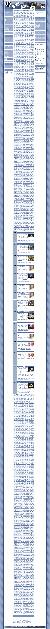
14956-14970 (31, 159)
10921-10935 (16, 113)
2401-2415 (21, 31)
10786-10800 (16, 112)
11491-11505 (25, 119)
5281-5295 (19, 58)
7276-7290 (22, 77)
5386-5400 (24, 59)
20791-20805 (20, 226)
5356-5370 (17, 59)
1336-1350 (22, 21)
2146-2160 (19, 29)
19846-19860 (20, 215)
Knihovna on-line (7, 39)
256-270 (19, 13)
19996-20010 (25, 217)
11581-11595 (31, 120)
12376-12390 (27, 512)
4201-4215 (17, 48)
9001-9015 (21, 93)
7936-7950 (22, 83)
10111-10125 (16, 104)
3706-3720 (17, 44)
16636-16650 (29, 178)
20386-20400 (20, 221)
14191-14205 (25, 150)
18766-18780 (20, 203)
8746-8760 (19, 91)
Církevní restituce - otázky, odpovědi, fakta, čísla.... (40, 37)
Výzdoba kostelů (7, 29)
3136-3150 (19, 38)
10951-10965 (25, 113)
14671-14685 (27, 156)
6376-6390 (24, 451)
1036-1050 (30, 18)
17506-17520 (27, 188)
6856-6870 (21, 73)
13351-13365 (16, 141)
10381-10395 (16, 107)
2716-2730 (17, 417)
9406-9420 (19, 97)
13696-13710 (18, 145)
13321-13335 (27, 140)
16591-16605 (16, 178)
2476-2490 (19, 32)
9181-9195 (24, 95)
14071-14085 (29, 149)
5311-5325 (26, 58)
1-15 (14, 11)
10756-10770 (27, 111)
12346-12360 (18, 512)
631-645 (31, 15)
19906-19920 (18, 216)
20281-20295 (29, 220)
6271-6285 (19, 68)
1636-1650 (15, 407)
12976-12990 (25, 136)
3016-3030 (30, 37)
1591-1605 (24, 24)
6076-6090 (32, 65)
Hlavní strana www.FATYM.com (7, 12)
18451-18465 (27, 199)
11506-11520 (29, 119)
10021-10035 (30, 102)
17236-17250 (27, 185)
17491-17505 (23, 188)
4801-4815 (22, 54)
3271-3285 (32, 39)
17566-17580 (25, 189)
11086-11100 (25, 115)
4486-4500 (26, 51)
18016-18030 (18, 194)
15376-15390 (16, 164)
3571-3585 (24, 42)
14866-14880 (25, 158)
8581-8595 (19, 89)
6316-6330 (30, 68)
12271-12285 (16, 129)
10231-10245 (31, 105)
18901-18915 (20, 204)
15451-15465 (18, 165)
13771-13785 (20, 146)
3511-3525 (30, 41)
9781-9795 (30, 100)
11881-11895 (20, 124)
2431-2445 (28, 31)
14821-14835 (31, 157)
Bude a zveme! (7, 13)
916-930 (25, 400)
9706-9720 (32, 99)
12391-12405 (31, 512)
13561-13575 (18, 143)
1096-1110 (24, 19)
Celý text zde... (20, 260)
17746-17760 (18, 191)
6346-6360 (17, 451)
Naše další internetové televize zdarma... (8, 56)
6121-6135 (22, 66)
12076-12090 (18, 126)
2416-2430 (24, 31)
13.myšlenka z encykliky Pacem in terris (24, 332)
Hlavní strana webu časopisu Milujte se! (9, 66)
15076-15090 (27, 160)
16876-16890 (20, 181)
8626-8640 (30, 89)
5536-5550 (21, 61)
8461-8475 (30, 88)
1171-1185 (22, 20)
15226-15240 (31, 162)
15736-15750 (23, 168)
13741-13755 (31, 145)
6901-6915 (32, 73)
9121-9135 (30, 94)
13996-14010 (27, 148)
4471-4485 (22, 51)
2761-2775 (28, 417)
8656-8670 (17, 90)
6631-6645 (26, 71)
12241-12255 (27, 128)
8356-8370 (24, 87)
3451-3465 (15, 41)
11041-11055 (31, 114)
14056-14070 (25, 149)
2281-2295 (32, 30)
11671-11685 (18, 122)
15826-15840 (29, 169)
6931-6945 (19, 74)
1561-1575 (17, 24)
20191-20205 (23, 219)
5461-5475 (22, 60)
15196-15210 (23, 162)
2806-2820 (19, 35)
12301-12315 (25, 129)
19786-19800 (23, 214)
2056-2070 (17, 28)
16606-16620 (20, 178)
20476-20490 (27, 222)
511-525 (28, 14)
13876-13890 (31, 529)
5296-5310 (22, 58)
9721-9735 (15, 100)
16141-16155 (23, 173)
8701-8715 (28, 90)
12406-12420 (16, 130)
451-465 (16, 14)
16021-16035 (27, 171)
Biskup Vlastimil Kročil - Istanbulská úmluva (25, 322)
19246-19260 (23, 208)
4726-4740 (24, 53)
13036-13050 (23, 137)
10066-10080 (23, 103)
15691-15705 (29, 167)
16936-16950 (18, 182)
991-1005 (19, 18)
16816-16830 (23, 180)
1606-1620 (28, 24)
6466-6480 (26, 69)
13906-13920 (20, 147)
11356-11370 (25, 118)
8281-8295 (26, 86)
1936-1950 (28, 27)
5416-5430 (32, 59)
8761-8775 (22, 91)
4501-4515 (30, 51)
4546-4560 (21, 434)
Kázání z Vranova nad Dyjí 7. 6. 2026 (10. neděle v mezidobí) (22, 621)
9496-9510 (21, 98)
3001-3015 (26, 37)
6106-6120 (19, 66)
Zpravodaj (6, 18)
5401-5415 (28, 59)
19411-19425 (31, 210)
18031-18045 (23, 194)
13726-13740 (27, 145)
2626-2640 (15, 34)
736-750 (31, 16)
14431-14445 (16, 153)
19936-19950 (27, 216)
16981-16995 (31, 182)
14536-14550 (27, 154)
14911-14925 (18, 159)
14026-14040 (16, 149)
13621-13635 (16, 144)
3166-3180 (26, 38)
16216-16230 (25, 556)
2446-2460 (32, 31)
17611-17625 (18, 190)
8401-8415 (15, 88)
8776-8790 (26, 91)
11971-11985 (27, 125)
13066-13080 (31, 137)
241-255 (16, 13)
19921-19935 (23, 216)
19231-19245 (18, 208)
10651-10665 (16, 110)
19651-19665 (23, 213)
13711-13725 (23, 145)
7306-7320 (30, 77)
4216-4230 (21, 48)
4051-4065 (21, 47)
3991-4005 (26, 46)
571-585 (19, 15)
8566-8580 (15, 89)
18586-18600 (27, 583)
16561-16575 (27, 177)
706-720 (25, 16)
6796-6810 (26, 72)
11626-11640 (25, 121)
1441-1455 (28, 22)
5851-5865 (17, 64)
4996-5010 (30, 55)
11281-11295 (23, 117)
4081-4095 (28, 47)
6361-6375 (21, 451)
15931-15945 (20, 170)
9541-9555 (32, 98)
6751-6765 (15, 72)
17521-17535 (31, 188)
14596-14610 (25, 155)
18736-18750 (31, 202)
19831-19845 (16, 215)
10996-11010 (18, 114)
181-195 (25, 12)
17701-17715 (25, 573)
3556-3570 (21, 42)
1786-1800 (32, 25)
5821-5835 (30, 63)
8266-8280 (22, 86)
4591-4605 (32, 434)
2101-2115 (28, 28)
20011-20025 (29, 217)
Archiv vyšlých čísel (7, 67)
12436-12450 (25, 130)
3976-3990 (22, 46)
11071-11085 (20, 115)
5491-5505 (30, 60)
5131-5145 (22, 57)
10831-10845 (29, 112)
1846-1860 (26, 26)
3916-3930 (28, 45)
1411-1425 (21, 22)
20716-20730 (18, 225)
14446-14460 (20, 153)
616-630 (28, 15)
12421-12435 (20, 130)
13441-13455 (23, 142)
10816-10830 (25, 112)
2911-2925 (24, 36)
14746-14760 (29, 539)
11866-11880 (16, 124)
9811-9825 (17, 101)
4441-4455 (15, 51)
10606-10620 (23, 109)
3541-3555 (17, 42)
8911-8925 (19, 92)
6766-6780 (19, 72)
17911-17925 (27, 193)
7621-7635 (26, 80)
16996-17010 (16, 183)
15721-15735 (18, 168)
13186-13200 (27, 139)
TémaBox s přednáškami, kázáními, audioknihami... (40, 32)
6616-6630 (22, 71)
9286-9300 (30, 478)
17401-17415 (16, 187)
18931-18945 (29, 204)
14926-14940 (23, 159)
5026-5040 (17, 56)
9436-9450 (26, 97)
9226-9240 (15, 478)
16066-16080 (20, 172)
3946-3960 (15, 46)
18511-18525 (25, 200)
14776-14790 (18, 157)
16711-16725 (31, 179)
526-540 (31, 14)
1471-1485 (15, 23)
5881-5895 (24, 64)
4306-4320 (22, 49)
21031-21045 (31, 228)
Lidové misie (6, 22)
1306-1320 (15, 21)
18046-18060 (27, 194)
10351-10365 (27, 106)
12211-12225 (18, 128)
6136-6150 (26, 66)
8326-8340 (17, 87)
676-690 (19, 16)
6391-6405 (28, 451)
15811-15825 (25, 169)
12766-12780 (23, 134)
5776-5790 (19, 63)
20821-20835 (29, 226)
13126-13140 (29, 138)
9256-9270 (22, 478)
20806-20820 (25, 226)
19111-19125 (23, 207)
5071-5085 (28, 56)
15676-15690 (25, 167)
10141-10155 (25, 104)
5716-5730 (24, 62)
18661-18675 (29, 201)
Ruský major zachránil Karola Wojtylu (24, 351)
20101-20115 (16, 218)
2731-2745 (21, 417)
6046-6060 (24, 65)
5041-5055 (21, 56)
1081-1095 (21, 19)
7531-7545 (24, 79)
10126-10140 (20, 104)
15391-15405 (20, 164)
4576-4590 (28, 434)
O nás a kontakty (7, 30)
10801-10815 (20, 112)
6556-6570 (28, 70)
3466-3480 (19, 41)
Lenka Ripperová (22, 261)
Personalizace (6, 32)
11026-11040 (27, 114)
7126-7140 (26, 75)
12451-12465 (29, 130)
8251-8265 (19, 86)
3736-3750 (24, 44)
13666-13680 (29, 144)
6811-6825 (30, 72)
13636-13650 (20, 144)
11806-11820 (18, 123)
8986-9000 (17, 93)
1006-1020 (23, 18)
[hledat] (40, 13)
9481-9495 (17, 98)
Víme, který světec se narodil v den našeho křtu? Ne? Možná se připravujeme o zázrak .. (26, 312)
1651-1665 (19, 407)
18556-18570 (18, 583)
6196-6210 (21, 67)
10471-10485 (23, 108)
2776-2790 (32, 417)
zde (9, 71)
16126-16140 (18, 173)
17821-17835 (20, 192)
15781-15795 (16, 169)
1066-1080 (17, 19)
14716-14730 (20, 539)
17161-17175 (25, 184)
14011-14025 (31, 148)
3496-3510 (26, 41)
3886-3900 (21, 45)
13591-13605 (27, 143)
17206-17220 (18, 185)
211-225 (31, 12)
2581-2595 (24, 33)
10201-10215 (23, 105)
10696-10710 (29, 110)
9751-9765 (22, 100)
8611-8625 (26, 89)
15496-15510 (31, 165)
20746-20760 (27, 225)
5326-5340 (30, 58)
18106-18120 (25, 195)
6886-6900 (28, 73)
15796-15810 (20, 169)
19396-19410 (27, 210)
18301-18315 (23, 197)
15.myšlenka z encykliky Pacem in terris (24, 284)
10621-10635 (27, 109)
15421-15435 (29, 164)
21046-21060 (16, 229)
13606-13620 (31, 143)
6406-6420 (32, 451)
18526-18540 (29, 200)
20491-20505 (31, 222)
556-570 (16, 15)
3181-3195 (30, 38)
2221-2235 (17, 30)
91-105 (28, 11)
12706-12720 (25, 133)
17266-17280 (16, 186)
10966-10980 (29, 113)
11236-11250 (29, 116)
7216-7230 (28, 76)
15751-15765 (27, 168)
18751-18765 (16, 203)
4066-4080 (24, 47)
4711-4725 (21, 53)
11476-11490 (20, 119)
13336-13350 (31, 140)
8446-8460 (26, 88)
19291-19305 (16, 209)
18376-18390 (25, 198)
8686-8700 (24, 90)
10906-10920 (31, 495)
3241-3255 (24, 39)
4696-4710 (17, 53)
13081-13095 (16, 138)
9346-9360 (24, 96)
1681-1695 (26, 407)
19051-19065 (25, 206)
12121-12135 (31, 126)
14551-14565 (31, 154)
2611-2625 (32, 33)
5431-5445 (15, 60)
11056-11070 (16, 115)
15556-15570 (29, 166)
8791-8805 (30, 91)
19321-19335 (25, 209)
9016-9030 (24, 93)
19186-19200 (25, 590)
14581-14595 (20, 155)
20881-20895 (27, 227)
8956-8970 (30, 92)
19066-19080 (29, 206)
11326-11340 (16, 118)
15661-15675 (20, 167)
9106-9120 (26, 94)
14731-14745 (25, 539)
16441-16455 (31, 176)
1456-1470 (32, 22)
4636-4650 (22, 52)
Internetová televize (37, 25)
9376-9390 (32, 96)
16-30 (17, 11)
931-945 (28, 400)
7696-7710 (24, 81)
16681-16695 (23, 179)
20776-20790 (16, 226)
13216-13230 (16, 522)
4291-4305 (19, 49)
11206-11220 (20, 116)
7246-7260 (15, 77)
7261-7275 (19, 77)
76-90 (26, 11)
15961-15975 (29, 170)
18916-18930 (25, 204)
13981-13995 (23, 148)
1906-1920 (21, 27)
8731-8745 (15, 91)
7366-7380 (24, 78)
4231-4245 (24, 48)
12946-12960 (16, 136)
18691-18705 (18, 202)
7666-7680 (17, 81)
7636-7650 (30, 80)
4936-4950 (15, 55)
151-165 (19, 12)
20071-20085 (27, 600)
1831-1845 (22, 26)
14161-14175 (16, 150)
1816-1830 (19, 26)
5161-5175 (30, 57)
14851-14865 (20, 158)
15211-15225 (27, 162)
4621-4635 (19, 52)
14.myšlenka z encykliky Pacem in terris (24, 292)
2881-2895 (17, 36)
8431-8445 (22, 88)
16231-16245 (29, 556)
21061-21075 (20, 229)
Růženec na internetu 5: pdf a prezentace (24, 300)
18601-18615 (31, 583)
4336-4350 (30, 49)
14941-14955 (27, 159)
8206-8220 (28, 468)
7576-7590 (15, 80)
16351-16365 (25, 175)
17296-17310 (25, 186)
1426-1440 (24, 22)
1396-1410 (17, 22)
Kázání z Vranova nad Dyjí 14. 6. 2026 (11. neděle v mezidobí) (22, 620)
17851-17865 (29, 192)
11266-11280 (18, 117)
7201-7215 (24, 76)
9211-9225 (32, 95)
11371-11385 (29, 118)
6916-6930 (15, 74)
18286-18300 (18, 197)
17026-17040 (25, 183)
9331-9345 (21, 96)
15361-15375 (31, 163)
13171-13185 (23, 139)
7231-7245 (32, 76)
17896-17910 (23, 193)
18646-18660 (25, 201)
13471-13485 (31, 142)
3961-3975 (19, 46)
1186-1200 (26, 20)
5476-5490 (26, 60)
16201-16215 (20, 556)
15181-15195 (18, 162)
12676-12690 (16, 133)
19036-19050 (20, 206)
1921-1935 (24, 27)
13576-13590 (23, 143)
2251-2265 (24, 30)
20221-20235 (31, 219)
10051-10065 (18, 103)
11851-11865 (31, 123)
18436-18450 (23, 199)
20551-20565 (29, 223)
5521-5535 (17, 61)
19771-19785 (18, 214)
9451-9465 (30, 97)
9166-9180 (21, 95)
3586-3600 (28, 42)
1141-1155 (15, 20)
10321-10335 (18, 106)
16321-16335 (16, 175)
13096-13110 (20, 138)
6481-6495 (30, 69)
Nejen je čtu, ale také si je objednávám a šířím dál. (38, 60)
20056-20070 (23, 600)
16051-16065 (16, 172)
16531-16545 (18, 177)
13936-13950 (29, 147)
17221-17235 (23, 185)
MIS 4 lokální (6, 52)
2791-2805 (15, 35)
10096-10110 (31, 103)
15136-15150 (25, 161)
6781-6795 (22, 72)
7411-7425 (15, 461)
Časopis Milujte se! (37, 19)
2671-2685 (26, 34)
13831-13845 (18, 529)
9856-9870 (28, 101)
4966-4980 (22, 55)
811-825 (25, 17)
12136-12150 (16, 127)
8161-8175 (17, 468)
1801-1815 (15, 26)
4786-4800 (19, 54)
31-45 (19, 11)
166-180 (22, 12)
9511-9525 (24, 98)
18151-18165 (18, 196)
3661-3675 (26, 43)
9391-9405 (15, 97)
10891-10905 (27, 495)
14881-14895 (29, 158)
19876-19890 (29, 215)
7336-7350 (17, 78)
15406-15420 (25, 164)
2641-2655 (19, 34)
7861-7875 (24, 82)
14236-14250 (18, 151)
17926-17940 (31, 193)
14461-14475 (25, 153)
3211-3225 (17, 39)
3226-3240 (21, 39)
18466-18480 (31, 199)
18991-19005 (27, 205)
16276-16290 (23, 174)
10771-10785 (31, 111)
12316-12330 (29, 129)
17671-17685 (16, 573)
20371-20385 (16, 221)
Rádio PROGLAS (37, 24)
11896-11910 (25, 124)
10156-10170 (29, 104)
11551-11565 (23, 120)
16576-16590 (31, 177)
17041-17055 (29, 183)
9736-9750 (19, 100)
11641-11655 (29, 121)
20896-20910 (31, 227)
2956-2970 (15, 37)
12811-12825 (16, 135)
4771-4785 (15, 54)
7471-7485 (30, 461)
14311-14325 (20, 152)
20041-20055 (18, 600)
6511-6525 (17, 70)
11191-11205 (16, 116)
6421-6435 (15, 69)
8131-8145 (30, 85)
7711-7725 (28, 81)
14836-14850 (16, 158)
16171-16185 (31, 173)
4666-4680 (30, 52)
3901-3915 (24, 45)
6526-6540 (21, 70)
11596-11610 (16, 121)
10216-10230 (27, 105)
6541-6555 (24, 70)
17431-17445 (25, 187)
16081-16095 (25, 172)
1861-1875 (30, 26)
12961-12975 (20, 136)
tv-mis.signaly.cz (10, 72)
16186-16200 (16, 556)
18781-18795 (25, 203)
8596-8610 (22, 89)
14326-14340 (25, 152)
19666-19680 (27, 213)
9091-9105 (22, 94)
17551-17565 (20, 189)
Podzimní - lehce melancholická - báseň (24, 255)
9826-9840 (21, 101)
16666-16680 (18, 179)
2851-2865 (30, 35)
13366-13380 (20, 141)
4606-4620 (15, 52)
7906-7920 (15, 83)
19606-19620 (29, 212)
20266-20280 (25, 220)
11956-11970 (23, 125)
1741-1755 (21, 25)
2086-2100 (24, 28)
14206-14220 (29, 150)
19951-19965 (31, 216)
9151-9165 (17, 95)
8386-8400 (32, 87)
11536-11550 (18, 120)
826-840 (28, 17)
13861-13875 (27, 529)
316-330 (31, 13)
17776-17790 (27, 191)
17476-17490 (18, 188)
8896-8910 (15, 92)
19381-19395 (23, 210)
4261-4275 (32, 48)
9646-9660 (17, 99)
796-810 (22, 17)
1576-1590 (21, 24)
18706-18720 (23, 202)
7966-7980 (30, 83)
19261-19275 (27, 208)
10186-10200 (18, 105)
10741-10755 (23, 111)
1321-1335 (19, 21)
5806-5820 (26, 63)
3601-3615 (32, 42)
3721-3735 (21, 44)
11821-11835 (23, 123)
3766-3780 (32, 44)
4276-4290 (15, 49)
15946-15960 (25, 170)
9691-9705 (28, 99)
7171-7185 (17, 76)
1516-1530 (26, 23)
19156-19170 (16, 590)
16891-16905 (25, 181)
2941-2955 (32, 36)
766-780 (16, 17)
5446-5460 (19, 60)
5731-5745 (28, 62)
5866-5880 (21, 64)
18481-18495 (16, 200)
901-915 (22, 400)
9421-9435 (22, 97)
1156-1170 (19, 20)
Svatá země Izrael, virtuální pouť (39, 27)
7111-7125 (22, 75)
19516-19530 (23, 211)
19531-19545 (27, 211)
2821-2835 (22, 35)
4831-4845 (30, 54)
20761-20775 (31, 225)
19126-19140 (27, 207)
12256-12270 (31, 128)
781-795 (19, 17)
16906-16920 (29, 181)
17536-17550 (16, 189)
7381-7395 (28, 78)
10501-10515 (31, 108)
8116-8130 (26, 85)
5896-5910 (28, 64)
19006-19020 (31, 205)
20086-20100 (31, 600)
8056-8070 (32, 84)
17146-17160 (20, 184)
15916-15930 (16, 170)
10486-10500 (27, 108)
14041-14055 (20, 149)
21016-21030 (27, 228)
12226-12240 (23, 128)
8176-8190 (21, 468)
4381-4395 (21, 50)
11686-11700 (23, 122)
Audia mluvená (7, 54)
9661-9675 (21, 99)
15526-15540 (20, 166)
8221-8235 (32, 468)
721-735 (28, 16)
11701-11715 (27, 122)
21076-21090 (25, 229)
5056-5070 (24, 56)
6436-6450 (19, 69)
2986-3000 (22, 37)
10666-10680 (20, 110)
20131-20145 (25, 218)
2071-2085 (21, 28)
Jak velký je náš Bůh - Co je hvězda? (24, 273)
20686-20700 (29, 224)
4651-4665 (26, 52)
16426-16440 (27, 176)
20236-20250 (16, 220)
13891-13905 (16, 147)
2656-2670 (22, 34)
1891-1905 (17, 27)
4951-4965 (19, 55)
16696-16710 (27, 179)
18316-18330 (27, 197)
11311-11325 (31, 117)
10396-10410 (20, 107)
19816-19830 (31, 214)
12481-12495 (18, 131)
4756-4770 (32, 53)
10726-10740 (18, 111)
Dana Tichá (21, 269)
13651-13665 (25, 144)
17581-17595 (29, 189)
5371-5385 (21, 59)
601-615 (25, 15)
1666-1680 (22, 407)
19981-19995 (20, 217)
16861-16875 (16, 181)
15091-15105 (31, 160)
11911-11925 (29, 124)
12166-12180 (25, 127)
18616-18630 (16, 201)
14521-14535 (23, 154)
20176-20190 (18, 219)
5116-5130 (19, 57)
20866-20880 (23, 227)
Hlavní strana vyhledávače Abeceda (8, 61)
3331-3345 (26, 40)
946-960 (31, 400)
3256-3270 (28, 39)
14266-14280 (27, 151)
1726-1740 (17, 25)
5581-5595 (32, 61)
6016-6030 (17, 65)
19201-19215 (29, 590)
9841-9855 (24, 101)
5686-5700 (17, 62)
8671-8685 (21, 90)
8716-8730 (32, 90)
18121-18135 (29, 195)
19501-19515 (18, 211)
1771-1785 (28, 25)
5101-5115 (15, 57)
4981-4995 (26, 55)
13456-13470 (27, 142)
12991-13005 (29, 136)
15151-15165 (29, 161)
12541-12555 (16, 132)
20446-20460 (18, 222)
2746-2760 (24, 417)
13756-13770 (16, 146)
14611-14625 (29, 155)
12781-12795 (27, 134)
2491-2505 (22, 32)
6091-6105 (15, 66)
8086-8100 (19, 85)
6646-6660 (30, 71)
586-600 (22, 15)
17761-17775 (23, 191)
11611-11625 (20, 121)
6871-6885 (24, 73)
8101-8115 (22, 85)
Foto (5, 20)
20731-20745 (23, 225)
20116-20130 (20, 218)
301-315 (28, 13)
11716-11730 (31, 122)
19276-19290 (31, 208)
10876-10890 (23, 495)
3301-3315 (19, 40)
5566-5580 (28, 61)
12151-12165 (20, 127)
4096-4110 (32, 47)
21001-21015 (23, 228)
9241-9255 (19, 478)
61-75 (23, 11)
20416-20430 (29, 221)
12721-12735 (29, 133)
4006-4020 (30, 46)
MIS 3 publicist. (7, 51)
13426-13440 (18, 142)
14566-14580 (16, 155)
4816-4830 (26, 54)
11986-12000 (31, 125)
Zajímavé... (6, 27)
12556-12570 (20, 132)
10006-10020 (25, 102)
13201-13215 (31, 139)
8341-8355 (21, 87)
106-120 (31, 11)
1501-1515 (22, 23)
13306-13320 (23, 140)
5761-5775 (15, 63)
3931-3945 (32, 45)
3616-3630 (15, 43)
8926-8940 (22, 92)
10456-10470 (18, 108)
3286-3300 (15, 40)
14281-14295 (31, 151)
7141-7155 (30, 75)
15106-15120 (16, 161)
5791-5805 (22, 63)
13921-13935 (25, 147)
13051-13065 (27, 137)
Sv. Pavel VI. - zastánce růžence (23, 366)
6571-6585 (32, 70)
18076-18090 (16, 195)
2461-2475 (15, 32)
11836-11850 (27, 123)
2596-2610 (28, 33)
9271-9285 (26, 478)
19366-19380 (18, 210)
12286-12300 (20, 129)
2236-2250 (21, 30)
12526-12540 (31, 131)
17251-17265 (31, 185)
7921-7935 (19, 83)
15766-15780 (31, 168)
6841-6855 (17, 73)
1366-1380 (30, 21)
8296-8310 (30, 86)
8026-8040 (24, 84)
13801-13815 (29, 146)
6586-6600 (15, 71)
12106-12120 (27, 126)
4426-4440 (32, 50)
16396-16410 (18, 176)
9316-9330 (17, 96)
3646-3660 (22, 43)
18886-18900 (16, 204)
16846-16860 (31, 180)
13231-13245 (20, 522)
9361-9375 (28, 96)
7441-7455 (22, 461)
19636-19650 (18, 213)
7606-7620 (22, 80)
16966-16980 (27, 182)
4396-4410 (24, 50)
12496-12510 (23, 131)
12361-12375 (23, 512)
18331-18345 (31, 197)
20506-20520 (16, 223)
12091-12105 (23, 126)
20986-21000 (18, 228)
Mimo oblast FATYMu (7, 28)
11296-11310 (27, 117)
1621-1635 (32, 24)
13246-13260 (25, 522)
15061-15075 (23, 160)
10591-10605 (18, 109)
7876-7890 (28, 82)
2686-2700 (30, 34)
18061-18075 (31, 194)
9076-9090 (19, 94)
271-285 (22, 13)
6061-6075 (28, 65)
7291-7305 (26, 77)
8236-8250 (15, 86)
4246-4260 (28, 48)
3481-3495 (22, 41)
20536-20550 (25, 223)
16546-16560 (23, 177)
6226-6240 (28, 67)
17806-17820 (16, 192)
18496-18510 (20, 200)
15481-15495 (27, 165)
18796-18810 (29, 203)
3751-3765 (28, 44)
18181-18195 (27, 196)
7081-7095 (15, 75)
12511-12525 (27, 131)
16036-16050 (31, 171)
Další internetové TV (38, 26)
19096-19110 (18, 207)
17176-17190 (29, 184)
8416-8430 (19, 88)
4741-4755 (28, 53)
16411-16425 (23, 176)
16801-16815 (18, 180)
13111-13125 (25, 138)
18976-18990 (23, 205)
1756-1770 (24, 25)
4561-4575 (24, 434)
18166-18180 (23, 196)
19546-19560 (31, 211)
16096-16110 (29, 172)
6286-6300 (22, 68)
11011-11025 (23, 114)
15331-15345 (23, 163)
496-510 (25, 14)
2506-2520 (26, 32)
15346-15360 (27, 163)
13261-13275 (29, 522)
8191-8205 (24, 468)
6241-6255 (32, 67)
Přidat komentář (26, 252)
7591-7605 (19, 80)
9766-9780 (26, 100)
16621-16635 (25, 178)
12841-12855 (25, 135)
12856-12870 (29, 135)
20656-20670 (20, 224)
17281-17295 (20, 186)
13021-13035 (18, 137)
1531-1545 (30, 23)
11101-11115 (29, 115)
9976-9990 (17, 102)
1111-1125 (28, 19)
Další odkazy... (37, 40)
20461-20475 (23, 222)
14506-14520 (18, 154)
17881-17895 (18, 193)
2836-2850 (26, 35)
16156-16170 (27, 173)
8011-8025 (21, 84)
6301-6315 (26, 68)
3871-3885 (17, 45)
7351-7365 (21, 78)
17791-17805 (31, 191)
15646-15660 (16, 167)
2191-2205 (30, 29)
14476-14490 (29, 153)
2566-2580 (21, 33)
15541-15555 (25, 166)
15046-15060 (18, 160)
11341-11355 (20, 118)
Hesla (5, 21)
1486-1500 (19, 23)
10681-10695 (25, 110)
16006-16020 (23, 171)
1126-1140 (32, 19)
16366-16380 (29, 175)
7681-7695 (21, 81)
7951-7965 (26, 83)
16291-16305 (27, 174)
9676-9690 (24, 99)
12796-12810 (31, 134)
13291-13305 (18, 140)
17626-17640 (23, 190)
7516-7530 (21, 79)
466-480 (19, 14)
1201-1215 (30, 20)
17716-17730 (29, 573)
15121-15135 (20, 161)
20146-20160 (29, 218)
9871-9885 (32, 101)
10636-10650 (31, 109)
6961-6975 (26, 74)
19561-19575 (16, 212)
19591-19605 (25, 212)
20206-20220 (27, 219)
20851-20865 (18, 227)
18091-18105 (20, 195)
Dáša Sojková (21, 280)
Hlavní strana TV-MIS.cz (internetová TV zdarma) (8, 46)
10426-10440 (29, 107)
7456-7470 (26, 461)
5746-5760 (32, 62)
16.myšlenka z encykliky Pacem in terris (24, 265)
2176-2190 (26, 29)
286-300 (25, 13)
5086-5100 (32, 56)
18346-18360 (16, 198)
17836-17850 (25, 192)
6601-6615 (19, 71)
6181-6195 (17, 67)
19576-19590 (20, 212)
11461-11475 (16, 119)
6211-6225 (24, 67)
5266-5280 (15, 58)
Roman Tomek (22, 240)
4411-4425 (28, 50)
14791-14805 (23, 157)
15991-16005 (18, 171)
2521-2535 (30, 32)
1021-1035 (26, 18)
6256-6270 (15, 68)
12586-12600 (29, 132)
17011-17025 (20, 183)
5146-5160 (26, 57)
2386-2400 (17, 31)
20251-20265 (20, 220)
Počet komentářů (20, 252)
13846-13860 (23, 529)
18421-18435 (18, 199)
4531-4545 (17, 434)
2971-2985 (19, 37)
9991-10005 (21, 102)
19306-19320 (20, 209)
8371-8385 (28, 87)
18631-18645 (20, 201)
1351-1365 (26, 21)
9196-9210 (28, 95)
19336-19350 (29, 209)
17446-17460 (29, 187)
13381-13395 (25, 141)
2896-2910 (21, 36)
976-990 (16, 18)
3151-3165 (22, 38)
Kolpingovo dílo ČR (37, 36)
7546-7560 (28, 79)
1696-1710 (30, 407)
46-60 (21, 11)
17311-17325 (29, 186)
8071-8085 (15, 85)
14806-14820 (27, 157)
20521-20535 (20, 223)
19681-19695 (31, 213)
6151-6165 (30, 66)
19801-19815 (27, 214)
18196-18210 (31, 196)
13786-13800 (25, 146)
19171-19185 (20, 590)
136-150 (16, 12)
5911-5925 (32, 64)
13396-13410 (29, 141)
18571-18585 (23, 583)
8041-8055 (28, 84)
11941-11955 (18, 125)
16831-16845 (27, 180)
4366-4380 (17, 50)
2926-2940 (28, 36)
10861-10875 (18, 495)
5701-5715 (21, 62)
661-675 (16, 16)
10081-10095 (27, 103)
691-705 (22, 16)
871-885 (16, 400)
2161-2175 (22, 29)
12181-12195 (29, 127)
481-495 (22, 14)
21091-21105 (29, 229)
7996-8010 (17, 84)
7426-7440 (19, 461)
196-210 (28, 12)
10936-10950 (20, 113)
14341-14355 (29, 152)
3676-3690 (30, 43)
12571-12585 (25, 132)
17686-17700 (20, 573)
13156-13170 (18, 139)
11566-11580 (27, 120)
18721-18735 (27, 202)
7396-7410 (32, 78)
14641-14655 (18, 156)
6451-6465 (22, 69)
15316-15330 (18, 163)
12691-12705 (20, 133)
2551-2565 (17, 33)
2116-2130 (32, 28)
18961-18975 (18, 205)
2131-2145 (15, 29)
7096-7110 (19, 75)
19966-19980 (16, 217)
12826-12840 (20, 135)
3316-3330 (22, 40)
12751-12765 (18, 134)
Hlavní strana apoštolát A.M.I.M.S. (8, 38)
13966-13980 (18, 148)
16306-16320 (31, 174)
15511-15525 (16, 166)
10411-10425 (25, 107)
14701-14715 (16, 539)
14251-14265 (23, 151)
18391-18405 (29, 198)
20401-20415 (25, 221)
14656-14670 (23, 156)
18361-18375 (20, 198)
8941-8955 (26, 92)
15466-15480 (23, 165)
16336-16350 (20, 175)
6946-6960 (22, 74)
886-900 (19, 400)
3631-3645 (19, 43)
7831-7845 (17, 82)
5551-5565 (24, 61)
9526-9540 (28, 98)
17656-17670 (31, 190)
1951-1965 (32, 27)
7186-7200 (21, 76)
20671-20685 (25, 224)
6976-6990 (30, 74)
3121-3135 (15, 38)
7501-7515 (17, 79)
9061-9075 (15, 94)
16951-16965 (23, 182)
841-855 (31, 17)
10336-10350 (23, 106)
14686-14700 (31, 156)
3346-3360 (30, 40)
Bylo (5, 19)
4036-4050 (17, 47)
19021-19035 (16, 206)
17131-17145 (16, 184)
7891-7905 (32, 82)
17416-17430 (20, 187)
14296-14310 (16, 152)
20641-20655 (16, 224)
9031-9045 (28, 93)
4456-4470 (19, 51)
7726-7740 (32, 81)
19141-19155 (31, 207)
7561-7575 (32, 79)
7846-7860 (21, 82)
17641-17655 (27, 190)
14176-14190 (20, 150)
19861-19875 (25, 215)
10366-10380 (31, 106)
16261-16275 (18, 174)
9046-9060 (32, 93)
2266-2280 (28, 30)
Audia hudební (7, 53)
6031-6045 (21, 65)
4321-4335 (26, 49)
